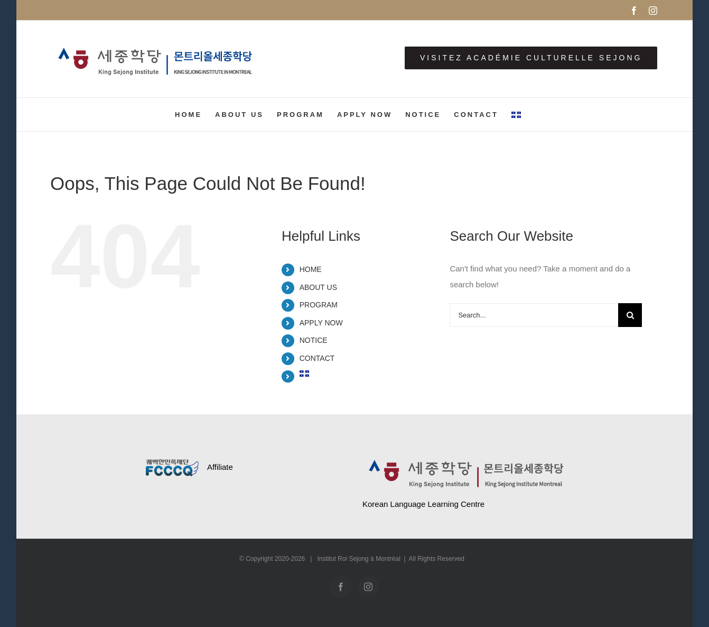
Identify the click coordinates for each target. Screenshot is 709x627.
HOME (311, 269)
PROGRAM (319, 305)
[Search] (630, 315)
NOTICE (314, 340)
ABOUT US (318, 287)
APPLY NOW (321, 323)
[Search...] (534, 315)
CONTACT (317, 358)
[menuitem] (516, 114)
